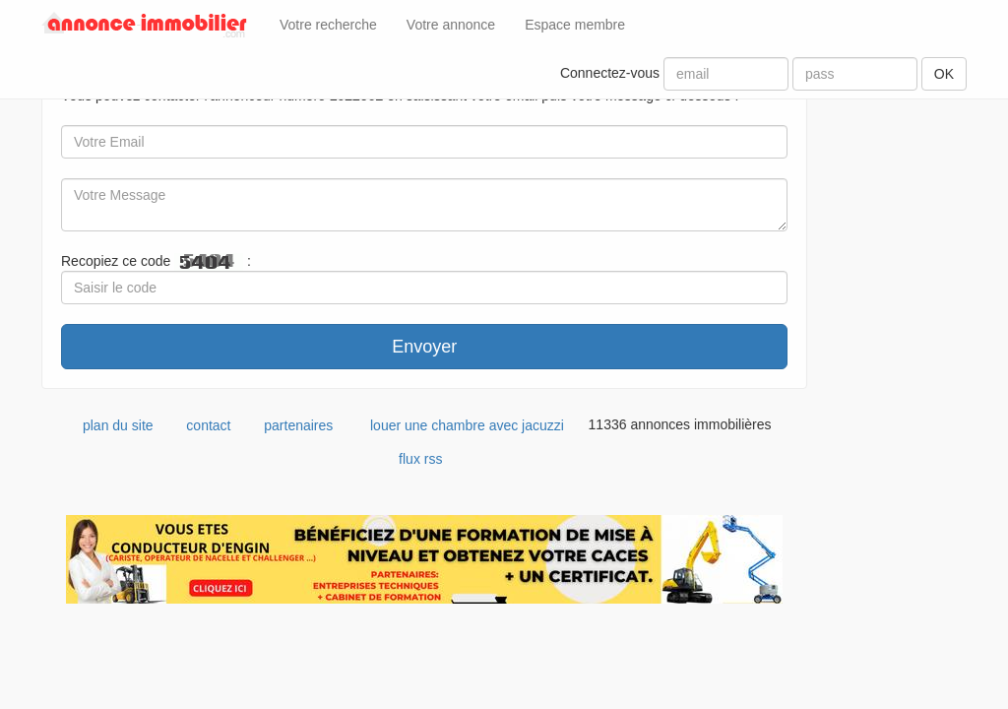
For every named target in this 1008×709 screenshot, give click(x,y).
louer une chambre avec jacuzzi (467, 425)
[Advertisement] (902, 361)
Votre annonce (451, 24)
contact (208, 425)
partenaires (298, 425)
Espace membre (575, 24)
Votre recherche (328, 24)
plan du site (118, 425)
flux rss (420, 459)
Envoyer (424, 346)
